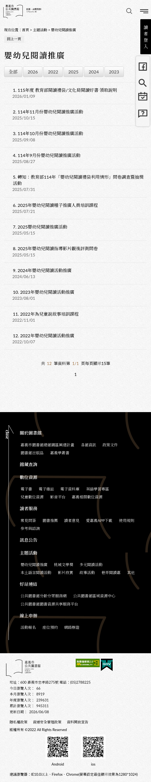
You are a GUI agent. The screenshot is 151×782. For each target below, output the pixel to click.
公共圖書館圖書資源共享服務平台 (49, 604)
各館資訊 (88, 445)
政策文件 (110, 445)
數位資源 (28, 477)
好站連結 (28, 584)
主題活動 (40, 30)
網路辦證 (71, 627)
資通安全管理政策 (47, 722)
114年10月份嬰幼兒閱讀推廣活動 (48, 133)
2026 (33, 71)
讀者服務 (28, 508)
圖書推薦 (50, 520)
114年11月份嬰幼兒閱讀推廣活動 (48, 111)
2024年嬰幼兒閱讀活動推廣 (42, 270)
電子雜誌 (46, 489)
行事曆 (142, 99)
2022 (53, 71)
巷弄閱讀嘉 (111, 572)
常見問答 (28, 520)
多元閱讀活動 (90, 564)
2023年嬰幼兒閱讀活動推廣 (43, 292)
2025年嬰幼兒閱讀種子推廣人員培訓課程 (55, 205)
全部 (13, 71)
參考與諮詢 (30, 528)
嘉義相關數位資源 (87, 497)
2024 (94, 71)
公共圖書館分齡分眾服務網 (44, 595)
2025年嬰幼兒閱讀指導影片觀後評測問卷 (55, 248)
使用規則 (126, 520)
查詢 (129, 11)
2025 (73, 71)
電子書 (26, 489)
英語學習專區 (97, 489)
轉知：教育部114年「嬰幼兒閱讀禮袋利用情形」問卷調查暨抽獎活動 (78, 180)
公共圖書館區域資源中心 (94, 595)
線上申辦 (28, 615)
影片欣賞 (65, 572)
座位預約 (50, 627)
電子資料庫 (69, 489)
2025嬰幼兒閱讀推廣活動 (40, 226)
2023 (114, 71)
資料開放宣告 (77, 722)
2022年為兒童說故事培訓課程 (46, 313)
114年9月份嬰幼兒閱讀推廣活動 (46, 155)
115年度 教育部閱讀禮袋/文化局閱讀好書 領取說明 (65, 90)
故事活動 (87, 572)
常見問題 (142, 116)
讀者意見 (71, 520)
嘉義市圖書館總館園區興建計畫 (47, 445)
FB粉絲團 (142, 66)
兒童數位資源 (32, 497)
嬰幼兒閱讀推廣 (63, 30)
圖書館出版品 (32, 452)
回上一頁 (14, 39)
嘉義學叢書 (59, 452)
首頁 (25, 30)
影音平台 (57, 497)
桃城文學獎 (63, 564)
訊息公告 (28, 540)
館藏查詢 (142, 83)
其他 (131, 572)
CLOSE (7, 434)
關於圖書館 (31, 432)
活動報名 (28, 627)
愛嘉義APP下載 (99, 520)
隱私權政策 (18, 722)
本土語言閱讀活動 (36, 572)
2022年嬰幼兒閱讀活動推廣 (43, 335)
